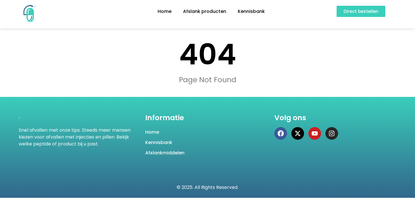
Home (164, 11)
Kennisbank (251, 11)
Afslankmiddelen (164, 153)
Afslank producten (204, 11)
